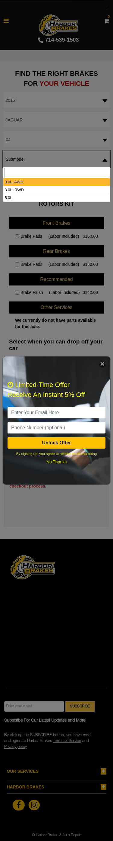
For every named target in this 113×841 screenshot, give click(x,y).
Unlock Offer (56, 442)
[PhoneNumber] (56, 427)
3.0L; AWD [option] (14, 182)
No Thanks (56, 461)
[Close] (102, 364)
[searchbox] (56, 172)
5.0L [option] (8, 197)
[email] (56, 412)
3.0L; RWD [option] (14, 190)
